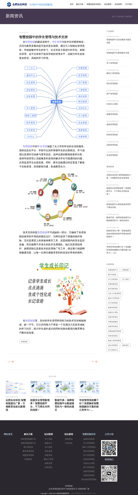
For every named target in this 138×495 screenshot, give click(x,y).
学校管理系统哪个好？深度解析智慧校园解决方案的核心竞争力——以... (118, 249)
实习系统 (48, 447)
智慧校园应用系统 (94, 4)
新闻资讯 (128, 16)
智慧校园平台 (113, 270)
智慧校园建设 (113, 322)
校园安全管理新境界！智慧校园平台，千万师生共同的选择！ (40, 404)
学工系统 (125, 279)
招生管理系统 (112, 83)
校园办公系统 (113, 312)
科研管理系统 (112, 134)
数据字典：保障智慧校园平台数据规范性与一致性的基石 (64, 404)
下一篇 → (96, 361)
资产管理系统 (112, 93)
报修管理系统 (112, 114)
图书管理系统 (28, 451)
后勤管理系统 (112, 145)
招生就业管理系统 (88, 479)
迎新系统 (125, 345)
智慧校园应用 (88, 434)
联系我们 (109, 459)
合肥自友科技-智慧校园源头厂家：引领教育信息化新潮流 (16, 404)
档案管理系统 (28, 455)
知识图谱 (107, 4)
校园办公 (48, 443)
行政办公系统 (112, 104)
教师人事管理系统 (114, 340)
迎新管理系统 (112, 124)
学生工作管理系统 (114, 293)
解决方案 (79, 4)
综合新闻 (118, 4)
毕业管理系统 (112, 155)
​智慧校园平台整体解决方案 (117, 52)
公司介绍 (109, 434)
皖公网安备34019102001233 (84, 493)
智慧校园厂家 (83, 488)
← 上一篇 (10, 361)
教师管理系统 (113, 307)
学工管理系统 (112, 63)
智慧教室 (28, 459)
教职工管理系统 (113, 73)
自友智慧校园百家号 (57, 488)
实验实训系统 (89, 439)
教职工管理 (48, 459)
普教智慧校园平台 (28, 443)
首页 (71, 4)
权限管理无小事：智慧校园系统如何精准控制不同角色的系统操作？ (118, 233)
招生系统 (48, 451)
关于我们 (128, 4)
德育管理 (48, 463)
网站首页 (8, 434)
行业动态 (69, 443)
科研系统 (48, 467)
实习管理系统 (113, 303)
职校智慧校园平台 (28, 439)
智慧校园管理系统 (114, 331)
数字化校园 (112, 274)
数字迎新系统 (113, 289)
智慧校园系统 (113, 284)
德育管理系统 (113, 326)
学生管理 (57, 41)
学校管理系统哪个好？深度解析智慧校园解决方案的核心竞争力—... (89, 404)
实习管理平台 (113, 350)
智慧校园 (30, 41)
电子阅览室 (28, 447)
